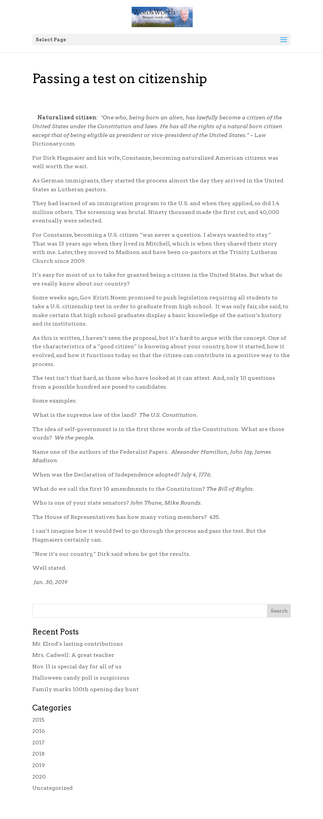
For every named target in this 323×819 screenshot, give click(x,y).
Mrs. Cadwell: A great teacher (73, 655)
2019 (38, 765)
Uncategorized (52, 788)
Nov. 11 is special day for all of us (76, 666)
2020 (39, 777)
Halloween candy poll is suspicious (80, 678)
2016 (38, 731)
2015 (38, 720)
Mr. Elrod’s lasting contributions (77, 644)
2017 (38, 742)
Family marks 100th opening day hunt (85, 689)
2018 (38, 753)
